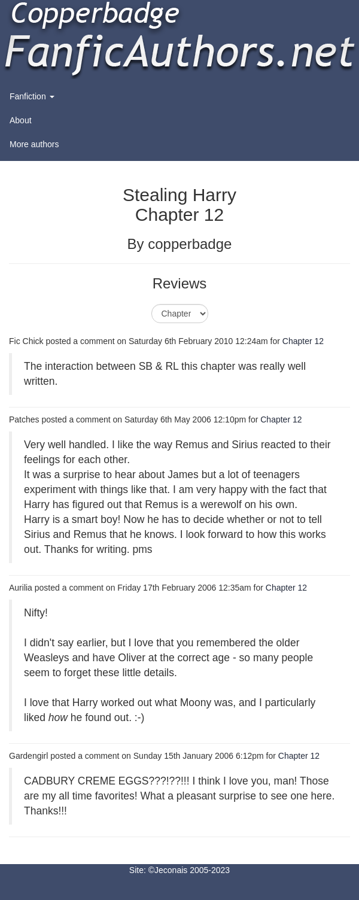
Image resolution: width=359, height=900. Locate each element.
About (21, 120)
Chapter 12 (303, 341)
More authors (34, 144)
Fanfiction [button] (32, 96)
